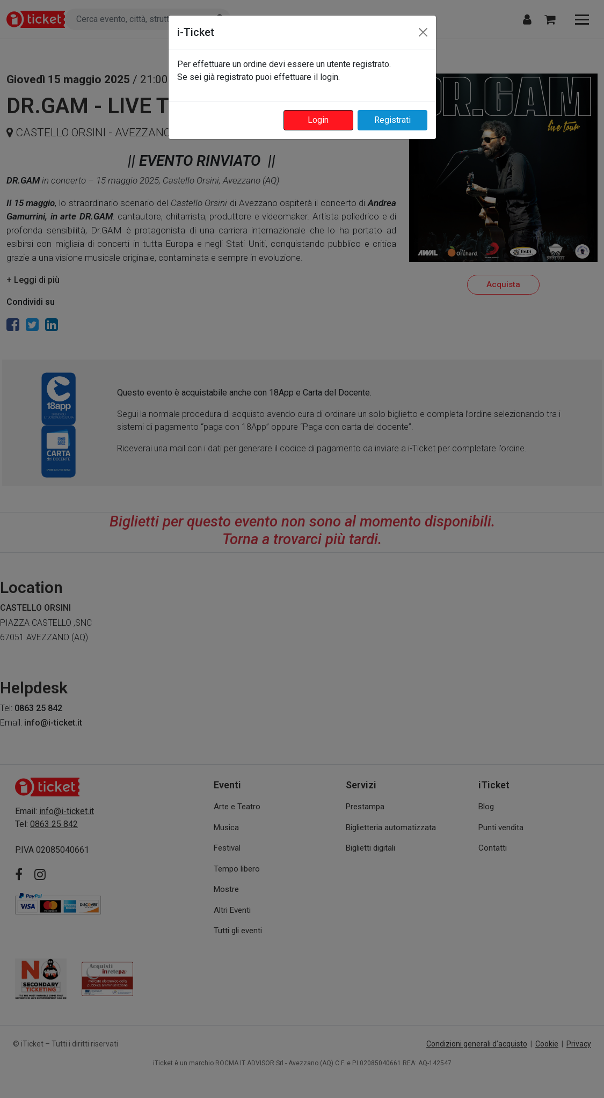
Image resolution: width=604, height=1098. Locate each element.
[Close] (423, 32)
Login (318, 120)
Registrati (392, 120)
